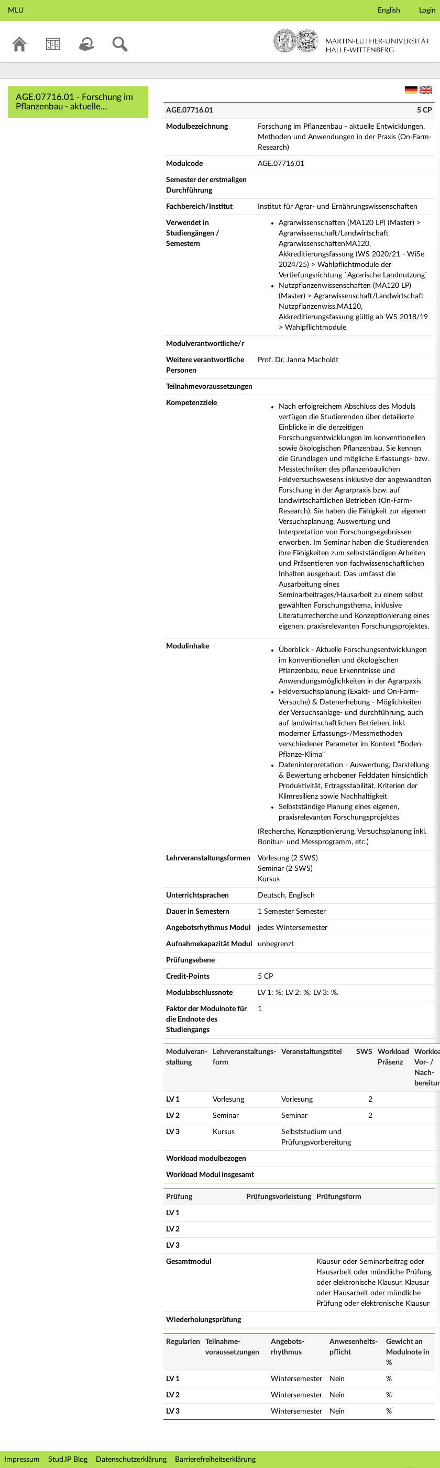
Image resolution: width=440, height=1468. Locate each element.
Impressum (22, 1459)
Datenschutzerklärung (131, 1459)
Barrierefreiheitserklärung (215, 1459)
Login (427, 10)
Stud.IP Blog (67, 1459)
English (389, 10)
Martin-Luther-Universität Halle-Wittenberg (352, 41)
